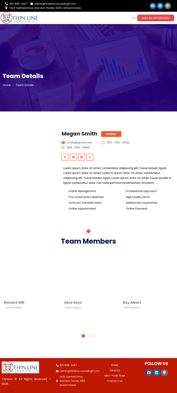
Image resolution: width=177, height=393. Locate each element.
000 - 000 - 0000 (118, 142)
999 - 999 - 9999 (78, 147)
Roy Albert (109, 302)
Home (7, 85)
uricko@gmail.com (79, 142)
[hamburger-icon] (133, 17)
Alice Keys (50, 302)
